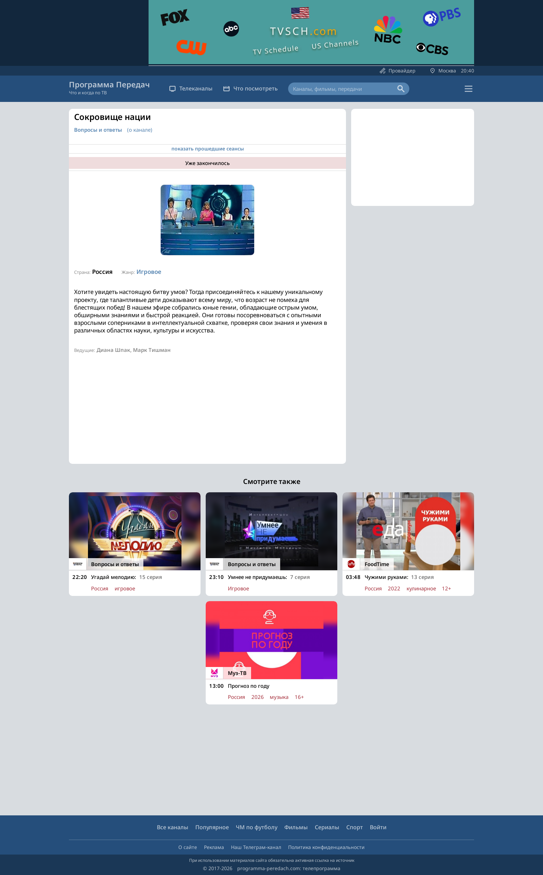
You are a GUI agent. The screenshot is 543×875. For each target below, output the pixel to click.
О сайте (187, 847)
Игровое (148, 272)
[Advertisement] (207, 415)
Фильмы (296, 827)
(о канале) (139, 129)
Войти (378, 827)
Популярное (212, 827)
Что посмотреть (250, 88)
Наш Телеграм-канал (256, 847)
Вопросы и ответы (98, 130)
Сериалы (327, 827)
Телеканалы (191, 88)
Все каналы (172, 827)
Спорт (354, 827)
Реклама (214, 847)
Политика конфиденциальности (326, 847)
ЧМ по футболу (256, 827)
